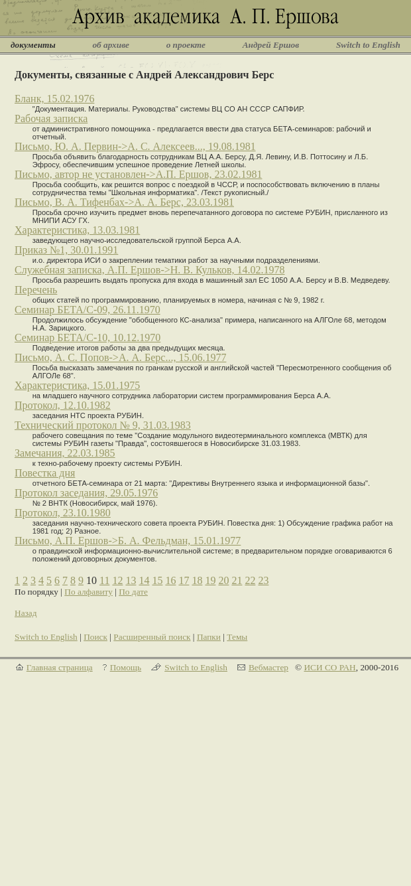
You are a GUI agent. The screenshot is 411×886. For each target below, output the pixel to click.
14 (144, 580)
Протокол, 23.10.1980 (63, 512)
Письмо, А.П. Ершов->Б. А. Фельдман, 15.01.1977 (128, 540)
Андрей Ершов (271, 45)
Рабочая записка (51, 118)
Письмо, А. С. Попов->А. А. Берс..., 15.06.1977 (120, 357)
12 (117, 580)
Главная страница (60, 667)
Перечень (36, 289)
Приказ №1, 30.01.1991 (66, 250)
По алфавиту (88, 592)
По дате (133, 592)
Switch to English (368, 45)
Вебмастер (268, 667)
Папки (209, 637)
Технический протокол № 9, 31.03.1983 (103, 425)
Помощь (125, 667)
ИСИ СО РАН (329, 667)
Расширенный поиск (151, 637)
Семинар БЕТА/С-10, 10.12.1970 (87, 337)
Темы (237, 637)
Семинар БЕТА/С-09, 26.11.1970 (87, 309)
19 (210, 580)
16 (170, 580)
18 (197, 580)
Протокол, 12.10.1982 (63, 405)
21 (236, 580)
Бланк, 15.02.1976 (54, 98)
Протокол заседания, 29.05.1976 (86, 492)
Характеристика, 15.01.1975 (77, 385)
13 (130, 580)
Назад (26, 613)
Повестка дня (45, 473)
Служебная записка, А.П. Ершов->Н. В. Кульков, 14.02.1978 (150, 269)
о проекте (186, 45)
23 (263, 580)
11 (104, 580)
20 (223, 580)
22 (250, 580)
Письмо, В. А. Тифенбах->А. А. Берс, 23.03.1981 (124, 202)
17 (183, 580)
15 (157, 580)
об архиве (110, 45)
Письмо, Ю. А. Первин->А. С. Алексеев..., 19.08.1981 (135, 146)
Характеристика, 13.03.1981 (77, 230)
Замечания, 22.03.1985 (65, 453)
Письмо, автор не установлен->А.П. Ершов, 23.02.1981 (138, 174)
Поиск (95, 637)
